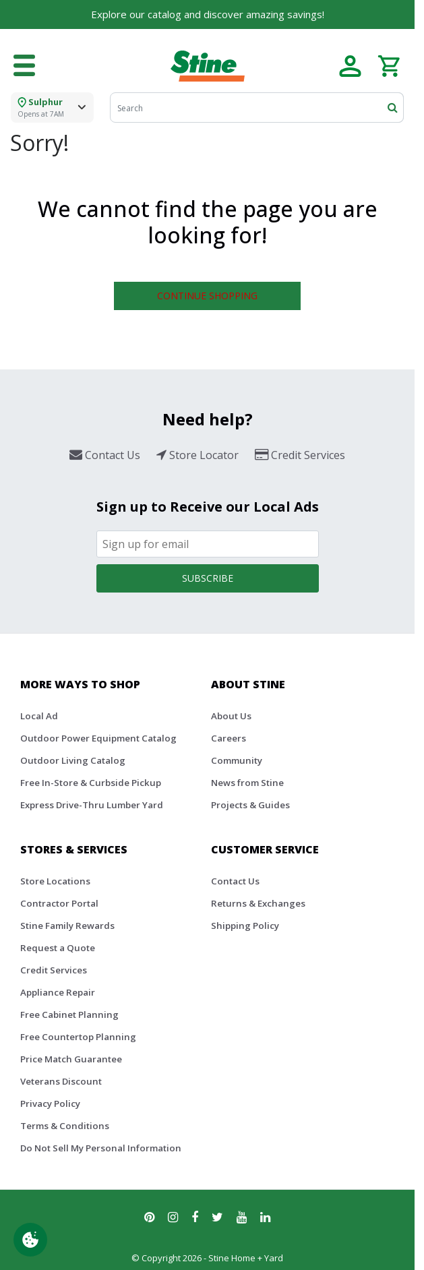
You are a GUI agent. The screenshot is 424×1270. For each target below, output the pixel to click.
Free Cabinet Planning (69, 1014)
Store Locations (55, 881)
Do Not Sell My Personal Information (100, 1148)
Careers (228, 738)
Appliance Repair (57, 992)
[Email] (207, 544)
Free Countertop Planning (78, 1037)
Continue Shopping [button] (207, 295)
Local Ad (39, 716)
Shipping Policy (245, 925)
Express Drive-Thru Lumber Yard (91, 805)
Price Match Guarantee (71, 1059)
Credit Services (53, 970)
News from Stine (247, 783)
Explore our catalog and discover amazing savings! (207, 14)
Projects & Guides (250, 805)
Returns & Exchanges (258, 903)
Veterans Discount (61, 1081)
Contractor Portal (59, 903)
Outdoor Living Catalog (72, 760)
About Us (231, 716)
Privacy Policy (50, 1103)
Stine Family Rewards (67, 925)
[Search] (257, 107)
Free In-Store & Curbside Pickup (90, 783)
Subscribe (207, 578)
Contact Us (235, 881)
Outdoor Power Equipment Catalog (98, 738)
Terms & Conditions (64, 1126)
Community (236, 760)
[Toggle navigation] (24, 66)
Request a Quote (57, 948)
